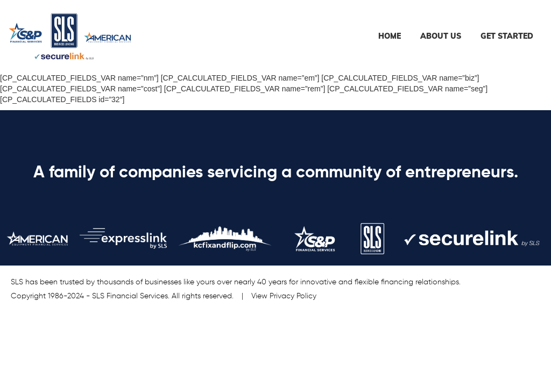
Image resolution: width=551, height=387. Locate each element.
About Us (440, 36)
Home (389, 36)
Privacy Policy (293, 296)
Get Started (507, 36)
